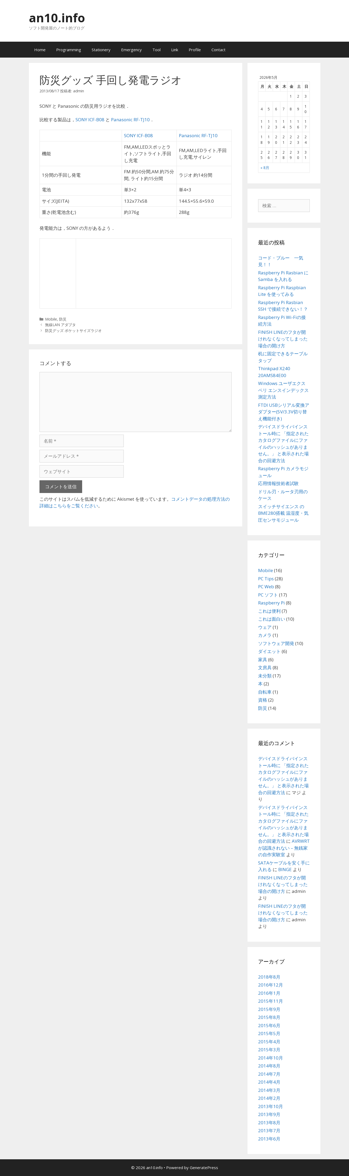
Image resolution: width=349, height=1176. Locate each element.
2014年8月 (269, 1066)
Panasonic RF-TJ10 (130, 119)
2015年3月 (269, 1050)
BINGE (285, 869)
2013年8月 (269, 1122)
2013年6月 (269, 1139)
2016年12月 (270, 985)
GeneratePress (204, 1167)
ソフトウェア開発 (276, 643)
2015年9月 (269, 1009)
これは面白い (271, 619)
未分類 (265, 676)
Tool (156, 49)
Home (40, 49)
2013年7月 (269, 1130)
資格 (262, 700)
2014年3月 (269, 1090)
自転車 (265, 692)
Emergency (131, 49)
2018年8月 (269, 977)
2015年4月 (269, 1042)
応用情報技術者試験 (278, 483)
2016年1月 (269, 993)
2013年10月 (270, 1106)
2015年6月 (269, 1025)
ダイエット (269, 651)
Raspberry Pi (271, 603)
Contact (218, 49)
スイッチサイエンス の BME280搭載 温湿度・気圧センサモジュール (283, 513)
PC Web (266, 586)
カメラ (265, 635)
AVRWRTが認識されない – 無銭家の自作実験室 (284, 848)
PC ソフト (268, 595)
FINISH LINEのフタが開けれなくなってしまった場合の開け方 (283, 339)
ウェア (265, 627)
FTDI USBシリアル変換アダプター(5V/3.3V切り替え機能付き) (283, 412)
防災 (63, 319)
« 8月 (264, 167)
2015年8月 (269, 1017)
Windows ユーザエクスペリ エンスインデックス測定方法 (283, 390)
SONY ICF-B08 (90, 119)
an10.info (57, 18)
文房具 (265, 667)
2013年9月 (269, 1114)
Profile (195, 49)
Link (174, 49)
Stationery (101, 49)
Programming (68, 49)
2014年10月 (270, 1058)
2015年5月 (269, 1033)
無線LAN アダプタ (60, 324)
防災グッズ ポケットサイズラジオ (73, 330)
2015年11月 (270, 1001)
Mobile (51, 319)
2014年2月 (269, 1098)
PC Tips (266, 579)
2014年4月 (269, 1082)
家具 (262, 659)
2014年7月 (269, 1074)
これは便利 (269, 611)
